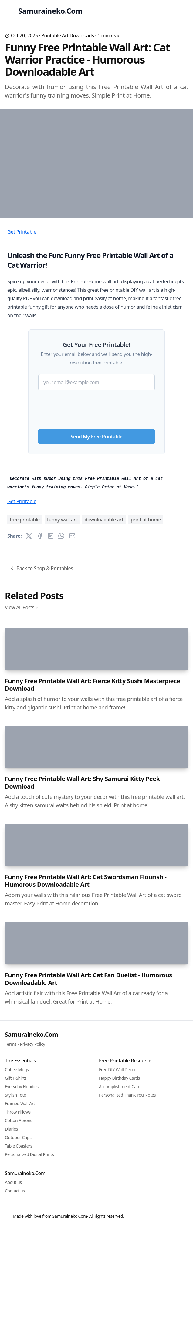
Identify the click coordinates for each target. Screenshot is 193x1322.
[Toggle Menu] (182, 11)
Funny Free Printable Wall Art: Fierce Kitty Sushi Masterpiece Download (92, 1088)
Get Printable (21, 316)
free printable (25, 782)
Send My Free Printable (97, 520)
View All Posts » (21, 869)
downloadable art (104, 782)
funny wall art (62, 782)
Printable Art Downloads (67, 35)
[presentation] (96, 491)
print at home (145, 782)
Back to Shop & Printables (41, 830)
